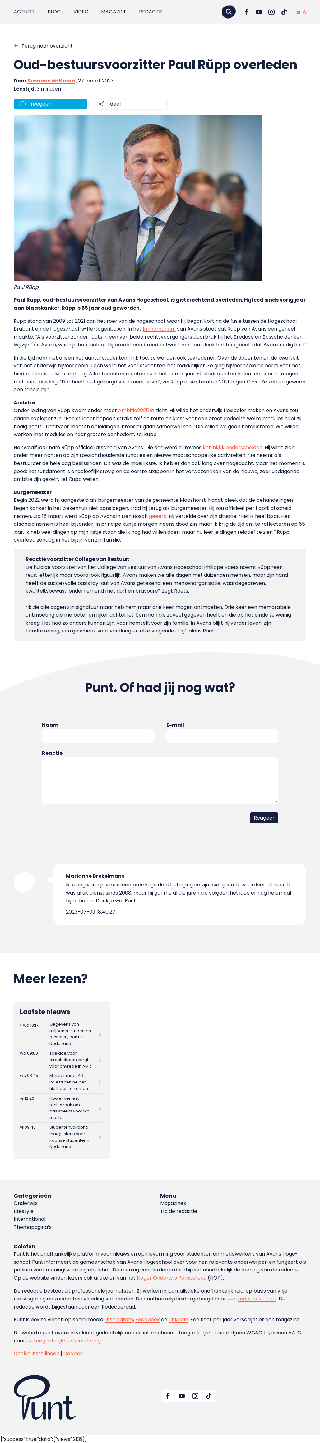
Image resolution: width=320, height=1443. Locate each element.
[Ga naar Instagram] (271, 12)
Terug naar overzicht (47, 45)
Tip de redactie (178, 1211)
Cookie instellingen (36, 1353)
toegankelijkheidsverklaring (67, 1340)
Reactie (52, 753)
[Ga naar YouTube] (259, 12)
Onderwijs (26, 1203)
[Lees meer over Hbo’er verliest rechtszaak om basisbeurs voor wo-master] (61, 1108)
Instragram (119, 1319)
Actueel (24, 11)
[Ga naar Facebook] (246, 12)
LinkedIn (178, 1319)
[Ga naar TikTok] (284, 12)
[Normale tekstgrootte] (298, 11)
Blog (54, 11)
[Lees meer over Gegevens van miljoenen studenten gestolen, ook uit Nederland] (61, 1034)
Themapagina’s (33, 1227)
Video (81, 11)
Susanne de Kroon (51, 80)
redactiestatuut (257, 1298)
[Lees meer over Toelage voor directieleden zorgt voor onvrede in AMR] (61, 1060)
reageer (41, 103)
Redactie (151, 11)
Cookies (73, 1353)
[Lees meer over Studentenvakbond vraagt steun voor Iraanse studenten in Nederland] (61, 1137)
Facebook (147, 1319)
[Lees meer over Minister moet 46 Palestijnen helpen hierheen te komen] (61, 1082)
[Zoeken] (228, 12)
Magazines (173, 1203)
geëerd (158, 516)
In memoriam (159, 328)
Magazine (114, 11)
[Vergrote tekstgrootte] (304, 11)
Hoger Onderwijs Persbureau (171, 1277)
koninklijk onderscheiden (232, 447)
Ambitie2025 (133, 410)
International (29, 1219)
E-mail (175, 725)
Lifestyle (24, 1211)
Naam (50, 725)
